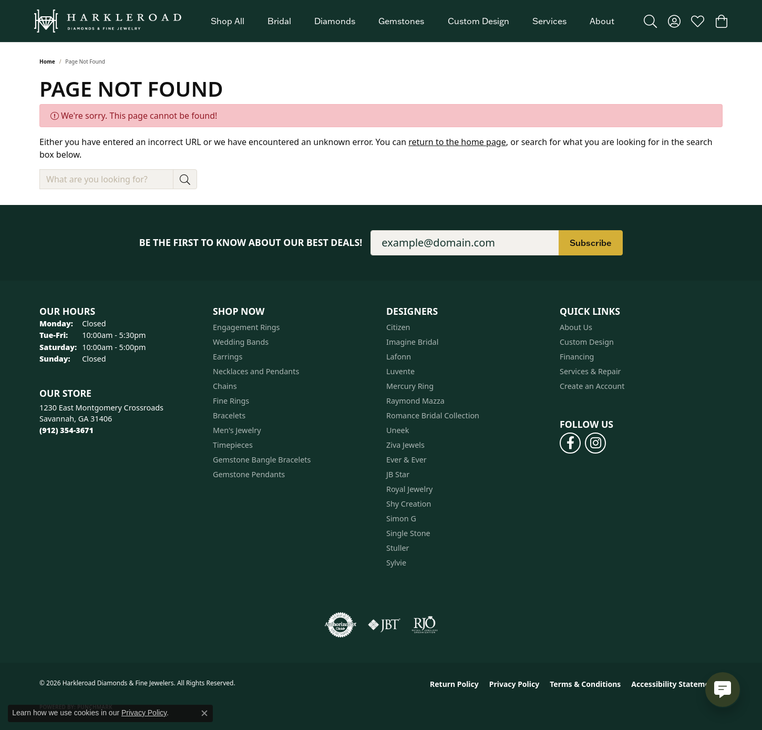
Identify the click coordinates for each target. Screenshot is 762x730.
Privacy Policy (514, 684)
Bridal (279, 21)
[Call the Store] (66, 430)
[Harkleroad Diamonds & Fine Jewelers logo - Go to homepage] (108, 21)
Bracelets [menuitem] (229, 415)
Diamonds (334, 21)
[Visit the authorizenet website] (340, 625)
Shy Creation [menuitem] (408, 504)
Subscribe (591, 243)
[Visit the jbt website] (384, 625)
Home (47, 61)
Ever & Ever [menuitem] (406, 460)
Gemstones (401, 21)
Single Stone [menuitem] (408, 533)
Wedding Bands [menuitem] (241, 342)
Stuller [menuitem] (397, 548)
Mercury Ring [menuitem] (410, 386)
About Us (576, 327)
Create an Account (592, 386)
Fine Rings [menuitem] (231, 401)
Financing (577, 357)
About (602, 21)
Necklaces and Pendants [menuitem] (256, 371)
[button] (650, 21)
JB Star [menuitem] (397, 474)
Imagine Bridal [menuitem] (412, 342)
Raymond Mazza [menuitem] (415, 401)
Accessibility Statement (674, 684)
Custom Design (478, 21)
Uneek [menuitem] (397, 430)
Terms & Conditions (585, 684)
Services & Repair (590, 371)
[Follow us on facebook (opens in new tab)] (570, 443)
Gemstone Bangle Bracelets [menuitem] (262, 460)
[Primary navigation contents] (413, 21)
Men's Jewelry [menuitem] (237, 430)
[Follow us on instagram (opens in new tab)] (595, 443)
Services (549, 21)
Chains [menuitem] (225, 386)
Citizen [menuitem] (398, 327)
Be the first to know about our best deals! (251, 242)
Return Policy (454, 684)
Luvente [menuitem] (400, 371)
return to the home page (457, 142)
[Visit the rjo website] (424, 625)
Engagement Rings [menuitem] (246, 327)
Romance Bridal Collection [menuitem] (432, 415)
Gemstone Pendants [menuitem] (249, 474)
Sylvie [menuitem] (396, 563)
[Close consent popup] (204, 713)
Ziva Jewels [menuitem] (405, 445)
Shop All (227, 21)
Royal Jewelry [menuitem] (409, 489)
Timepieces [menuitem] (233, 445)
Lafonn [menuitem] (398, 357)
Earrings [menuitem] (227, 357)
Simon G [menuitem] (401, 518)
